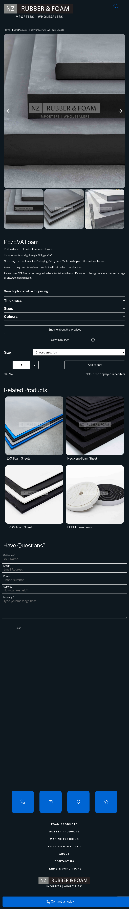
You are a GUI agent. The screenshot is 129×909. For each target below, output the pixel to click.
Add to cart (95, 365)
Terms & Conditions (64, 868)
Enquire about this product (65, 329)
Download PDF (73, 339)
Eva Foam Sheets (55, 29)
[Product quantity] (21, 365)
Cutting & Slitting (64, 846)
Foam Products (19, 29)
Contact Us (64, 861)
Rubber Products (64, 831)
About (64, 853)
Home (7, 29)
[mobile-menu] (126, 4)
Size (7, 352)
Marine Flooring (64, 839)
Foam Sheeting (37, 29)
